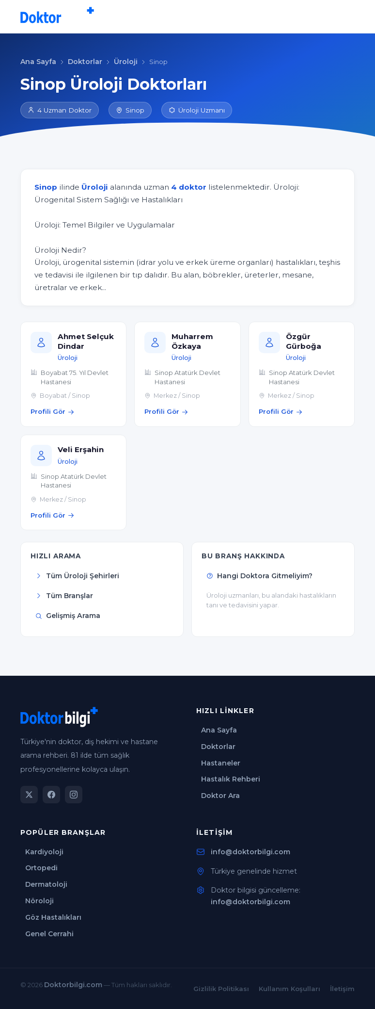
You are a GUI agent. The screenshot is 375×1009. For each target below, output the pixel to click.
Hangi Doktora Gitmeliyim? (259, 575)
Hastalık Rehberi (230, 779)
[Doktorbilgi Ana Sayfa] (57, 16)
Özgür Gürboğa (303, 341)
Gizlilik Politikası (221, 989)
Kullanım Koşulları (289, 989)
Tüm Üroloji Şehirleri (77, 575)
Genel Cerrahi (49, 933)
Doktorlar (85, 61)
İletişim (342, 989)
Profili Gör (52, 411)
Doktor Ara (220, 795)
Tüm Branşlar (64, 595)
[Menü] (345, 16)
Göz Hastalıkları (53, 917)
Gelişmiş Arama (67, 615)
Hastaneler (220, 763)
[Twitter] (29, 794)
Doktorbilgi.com (73, 984)
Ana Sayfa (38, 61)
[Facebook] (51, 794)
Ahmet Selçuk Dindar (86, 341)
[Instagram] (73, 794)
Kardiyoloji (44, 851)
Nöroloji (39, 900)
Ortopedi (41, 867)
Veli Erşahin (81, 449)
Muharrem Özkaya (192, 341)
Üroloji (126, 61)
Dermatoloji (46, 884)
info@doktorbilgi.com (250, 851)
